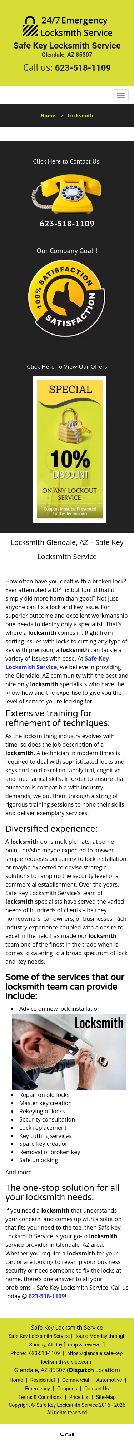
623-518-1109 (83, 68)
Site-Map (106, 1397)
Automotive (109, 1380)
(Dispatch (81, 1370)
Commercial (75, 1380)
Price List (79, 1397)
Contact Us (96, 1388)
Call (67, 1435)
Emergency (37, 1388)
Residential (42, 1380)
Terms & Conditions (40, 1397)
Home (48, 115)
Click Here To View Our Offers (67, 366)
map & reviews (84, 1345)
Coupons (67, 1388)
